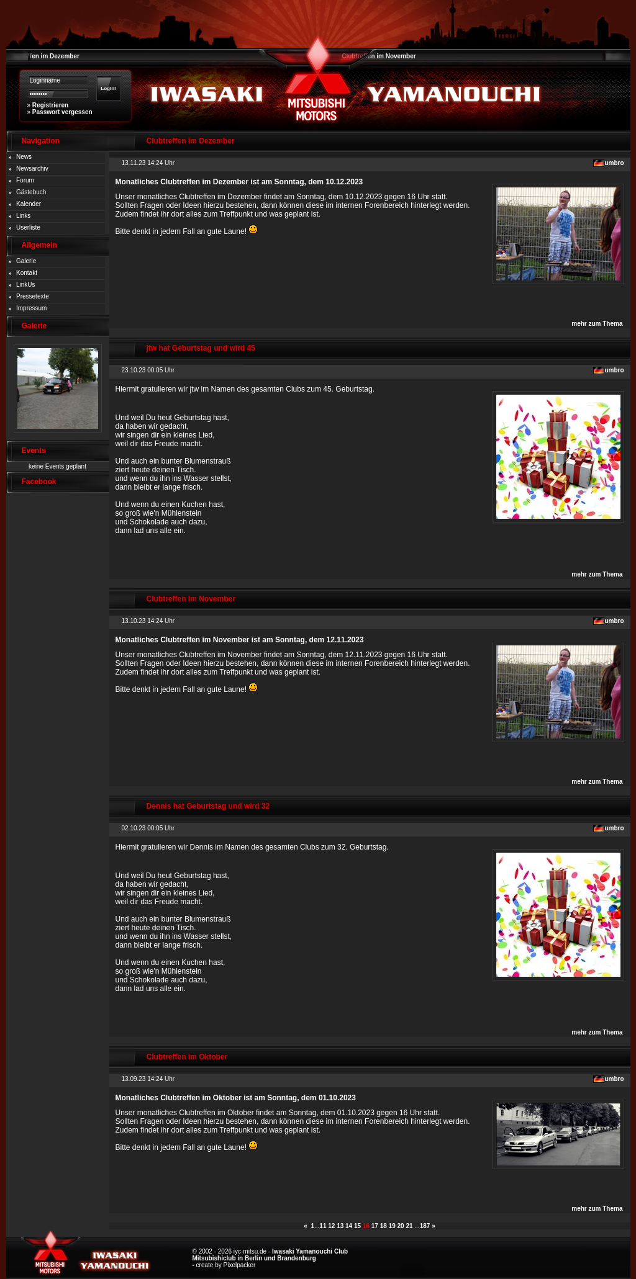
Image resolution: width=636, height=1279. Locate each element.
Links (23, 215)
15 (357, 1226)
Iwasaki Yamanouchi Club (310, 1251)
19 (392, 1226)
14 (348, 1226)
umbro (614, 162)
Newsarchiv (32, 168)
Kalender (28, 203)
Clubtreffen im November (379, 56)
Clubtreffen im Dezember (43, 56)
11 (322, 1226)
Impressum (31, 308)
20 (401, 1226)
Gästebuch (31, 192)
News (24, 156)
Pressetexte (32, 296)
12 (331, 1226)
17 (374, 1226)
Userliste (28, 227)
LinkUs (25, 284)
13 (340, 1226)
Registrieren (50, 105)
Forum (25, 180)
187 (425, 1226)
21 (409, 1226)
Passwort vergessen (62, 112)
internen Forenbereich (371, 205)
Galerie (26, 261)
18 (383, 1226)
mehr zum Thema (596, 323)
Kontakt (26, 272)
